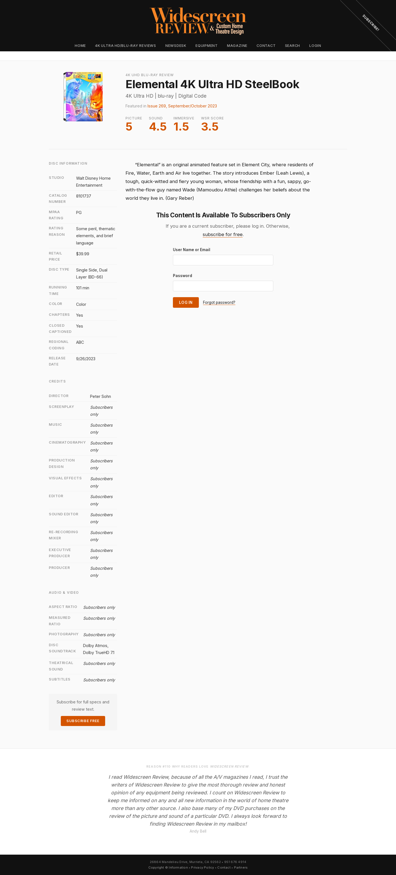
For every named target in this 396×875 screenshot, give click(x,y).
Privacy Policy (202, 867)
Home (80, 46)
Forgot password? (219, 302)
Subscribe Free (82, 721)
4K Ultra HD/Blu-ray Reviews (125, 46)
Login (315, 46)
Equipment (206, 46)
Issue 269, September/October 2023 (182, 106)
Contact (266, 46)
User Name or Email (191, 249)
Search (292, 46)
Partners (241, 867)
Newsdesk (175, 46)
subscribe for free (223, 234)
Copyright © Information (168, 867)
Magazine (237, 46)
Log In (186, 302)
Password (182, 275)
